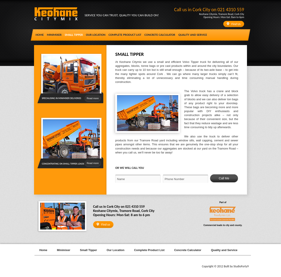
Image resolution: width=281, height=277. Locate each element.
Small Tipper (74, 35)
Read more (93, 98)
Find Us (234, 24)
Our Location (95, 35)
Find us (103, 224)
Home (40, 35)
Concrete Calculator (159, 35)
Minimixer (54, 35)
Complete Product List (124, 35)
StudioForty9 (241, 266)
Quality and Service (192, 35)
